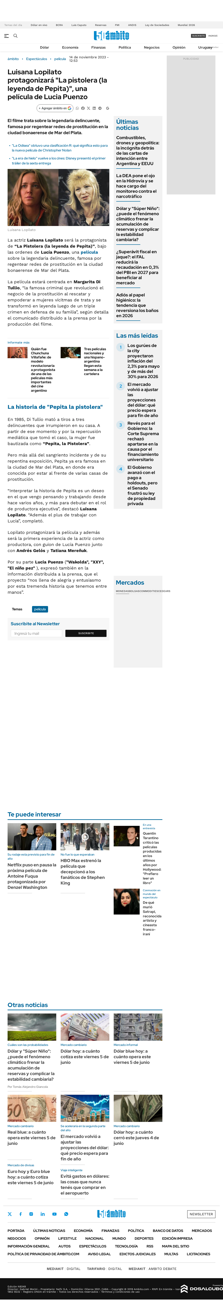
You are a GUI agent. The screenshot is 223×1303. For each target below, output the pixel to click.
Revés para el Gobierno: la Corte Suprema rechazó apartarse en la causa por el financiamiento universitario (143, 441)
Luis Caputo (78, 25)
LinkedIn (43, 1214)
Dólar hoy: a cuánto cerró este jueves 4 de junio (136, 1137)
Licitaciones (198, 1254)
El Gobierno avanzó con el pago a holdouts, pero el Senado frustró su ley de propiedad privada (142, 485)
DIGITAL (64, 1269)
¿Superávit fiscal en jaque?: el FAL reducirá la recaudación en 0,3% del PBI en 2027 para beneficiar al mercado (137, 267)
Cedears (164, 591)
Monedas (122, 591)
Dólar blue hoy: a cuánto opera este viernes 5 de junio (132, 1056)
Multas (171, 1254)
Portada (16, 1230)
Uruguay (205, 47)
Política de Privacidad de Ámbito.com (43, 1254)
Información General (29, 1246)
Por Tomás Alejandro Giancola (28, 1087)
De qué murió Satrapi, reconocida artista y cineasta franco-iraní (152, 918)
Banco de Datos (168, 1230)
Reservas (100, 25)
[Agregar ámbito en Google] (55, 108)
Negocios (152, 47)
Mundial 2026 (186, 25)
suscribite (198, 36)
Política (125, 47)
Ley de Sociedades (157, 25)
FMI (117, 25)
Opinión (179, 47)
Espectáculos (36, 59)
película (60, 59)
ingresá (213, 36)
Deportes (144, 1238)
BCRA (59, 25)
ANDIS (132, 25)
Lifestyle (67, 1238)
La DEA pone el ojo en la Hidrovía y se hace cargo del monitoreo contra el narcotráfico (136, 186)
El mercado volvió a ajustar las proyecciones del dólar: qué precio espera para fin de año (143, 400)
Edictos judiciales (138, 1254)
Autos (64, 1246)
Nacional (94, 1238)
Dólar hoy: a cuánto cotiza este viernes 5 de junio (85, 1056)
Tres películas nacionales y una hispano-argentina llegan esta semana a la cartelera (95, 361)
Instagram (31, 1214)
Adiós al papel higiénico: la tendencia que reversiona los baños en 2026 (137, 305)
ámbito (13, 59)
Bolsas (134, 591)
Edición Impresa (177, 1238)
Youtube (54, 1214)
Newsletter (213, 47)
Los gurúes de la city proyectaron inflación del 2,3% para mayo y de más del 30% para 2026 (144, 361)
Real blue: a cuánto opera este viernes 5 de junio (32, 1137)
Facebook (20, 1214)
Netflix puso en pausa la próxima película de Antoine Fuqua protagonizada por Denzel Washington (32, 876)
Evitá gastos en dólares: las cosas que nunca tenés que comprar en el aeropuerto (85, 1184)
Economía (70, 47)
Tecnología (126, 1246)
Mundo (119, 1238)
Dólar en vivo (39, 25)
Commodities (148, 591)
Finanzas (98, 47)
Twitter (10, 1214)
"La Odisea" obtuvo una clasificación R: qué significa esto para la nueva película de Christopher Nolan (60, 148)
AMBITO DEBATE (152, 1269)
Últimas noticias (49, 1230)
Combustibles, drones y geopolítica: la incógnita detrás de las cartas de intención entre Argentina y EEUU (137, 150)
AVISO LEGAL (99, 1254)
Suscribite (86, 633)
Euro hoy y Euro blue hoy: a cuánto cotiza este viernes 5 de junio (30, 1177)
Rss (150, 1246)
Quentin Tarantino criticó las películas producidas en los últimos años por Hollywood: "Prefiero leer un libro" (152, 858)
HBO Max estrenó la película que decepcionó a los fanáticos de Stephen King (83, 872)
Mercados (202, 1230)
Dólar (44, 47)
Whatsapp (66, 1214)
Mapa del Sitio (175, 1246)
